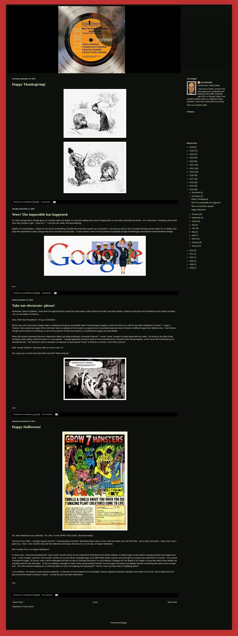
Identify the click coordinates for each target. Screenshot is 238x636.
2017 (192, 179)
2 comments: (47, 293)
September (196, 218)
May (194, 232)
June (194, 228)
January (195, 246)
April (194, 235)
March (194, 239)
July (194, 225)
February (195, 242)
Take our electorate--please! (33, 305)
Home (95, 602)
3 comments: (46, 202)
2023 (192, 158)
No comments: (47, 414)
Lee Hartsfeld (206, 82)
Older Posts (172, 602)
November (196, 196)
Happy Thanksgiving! (29, 84)
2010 (192, 257)
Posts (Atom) (28, 607)
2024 (192, 154)
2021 (192, 165)
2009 (192, 261)
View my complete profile (197, 105)
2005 (192, 268)
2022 (192, 161)
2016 (192, 182)
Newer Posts (18, 602)
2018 (192, 175)
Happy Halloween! (26, 427)
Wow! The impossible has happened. (40, 214)
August (195, 221)
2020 (192, 168)
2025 (192, 151)
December (196, 192)
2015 (192, 186)
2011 (192, 254)
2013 (192, 250)
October (195, 214)
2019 (192, 172)
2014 (192, 189)
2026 (192, 147)
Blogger (124, 623)
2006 (192, 264)
